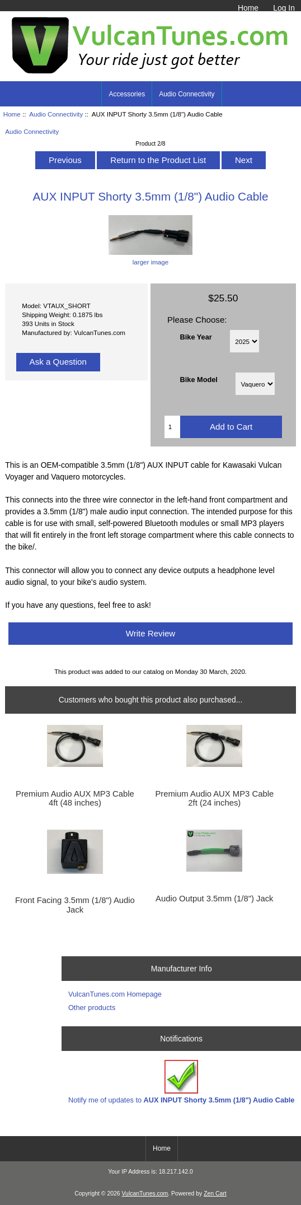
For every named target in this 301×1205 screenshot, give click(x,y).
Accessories (127, 94)
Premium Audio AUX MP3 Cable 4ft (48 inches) (75, 798)
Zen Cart (215, 1193)
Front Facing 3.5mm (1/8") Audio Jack (75, 905)
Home (248, 7)
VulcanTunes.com (145, 1193)
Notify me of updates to (181, 1082)
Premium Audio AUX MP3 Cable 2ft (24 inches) (214, 798)
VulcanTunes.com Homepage (115, 994)
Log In (284, 7)
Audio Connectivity (56, 114)
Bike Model (199, 379)
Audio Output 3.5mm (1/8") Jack (214, 898)
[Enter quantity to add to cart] (172, 427)
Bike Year (196, 336)
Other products (91, 1007)
